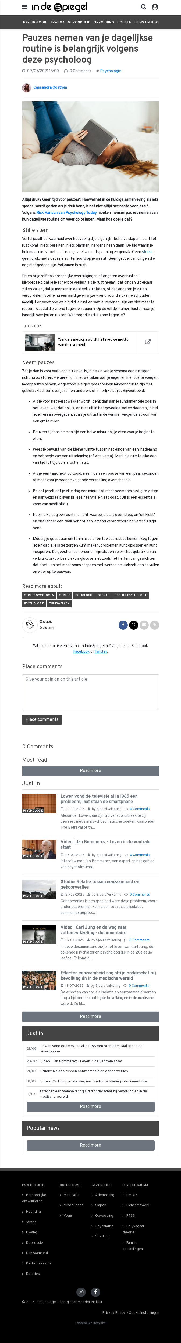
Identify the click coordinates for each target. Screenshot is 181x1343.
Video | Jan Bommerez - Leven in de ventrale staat (105, 844)
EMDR (131, 1195)
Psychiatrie (104, 1226)
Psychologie (35, 22)
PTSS (130, 1216)
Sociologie (84, 595)
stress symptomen (39, 595)
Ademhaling (104, 1195)
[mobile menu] (24, 7)
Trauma (57, 22)
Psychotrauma (135, 1185)
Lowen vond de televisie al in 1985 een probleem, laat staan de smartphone (99, 799)
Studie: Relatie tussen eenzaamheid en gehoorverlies (100, 884)
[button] (142, 8)
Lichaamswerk (138, 1205)
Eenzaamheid (37, 1253)
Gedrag (103, 595)
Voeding (102, 1236)
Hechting (33, 1212)
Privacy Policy (113, 1313)
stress (147, 252)
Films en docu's (149, 22)
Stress (64, 595)
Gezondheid (79, 22)
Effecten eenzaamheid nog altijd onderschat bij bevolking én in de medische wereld (108, 975)
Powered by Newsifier (90, 1323)
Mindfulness (73, 1205)
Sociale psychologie (131, 595)
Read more (90, 771)
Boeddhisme (70, 1185)
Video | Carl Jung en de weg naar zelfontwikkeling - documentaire (93, 930)
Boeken (124, 22)
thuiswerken (59, 604)
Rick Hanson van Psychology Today (66, 213)
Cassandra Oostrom (50, 87)
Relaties (33, 1274)
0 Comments (77, 71)
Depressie (34, 1243)
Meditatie (71, 1195)
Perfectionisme (39, 1263)
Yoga (67, 1216)
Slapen (100, 1205)
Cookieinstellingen (144, 1313)
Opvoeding (104, 22)
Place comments (42, 719)
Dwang (31, 1232)
